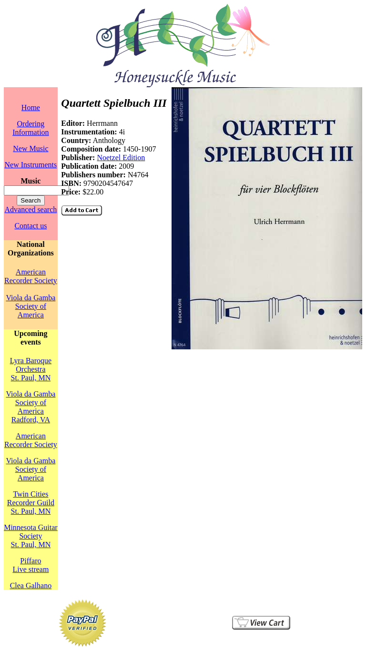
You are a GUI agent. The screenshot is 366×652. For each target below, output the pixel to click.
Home (30, 107)
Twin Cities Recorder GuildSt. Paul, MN (30, 502)
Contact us (30, 226)
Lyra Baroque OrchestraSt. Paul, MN (31, 369)
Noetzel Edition (121, 157)
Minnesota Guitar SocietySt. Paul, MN (30, 536)
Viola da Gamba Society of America (30, 306)
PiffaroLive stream (30, 565)
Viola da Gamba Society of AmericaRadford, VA (30, 407)
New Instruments (31, 165)
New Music (30, 148)
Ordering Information (30, 128)
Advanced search (31, 209)
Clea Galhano (31, 585)
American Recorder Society (30, 276)
